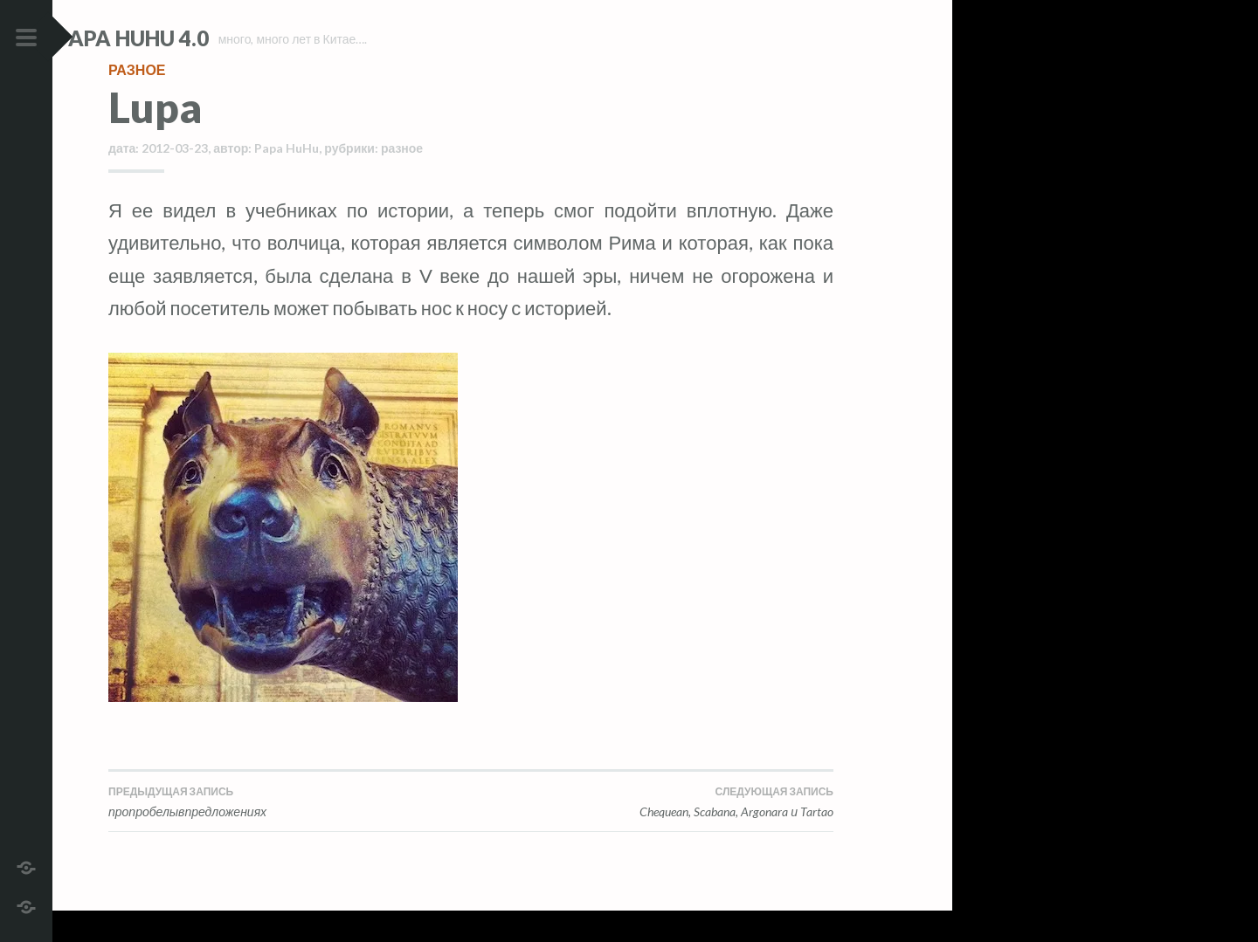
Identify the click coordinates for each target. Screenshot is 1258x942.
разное (137, 100)
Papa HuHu (286, 178)
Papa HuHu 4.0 (184, 38)
